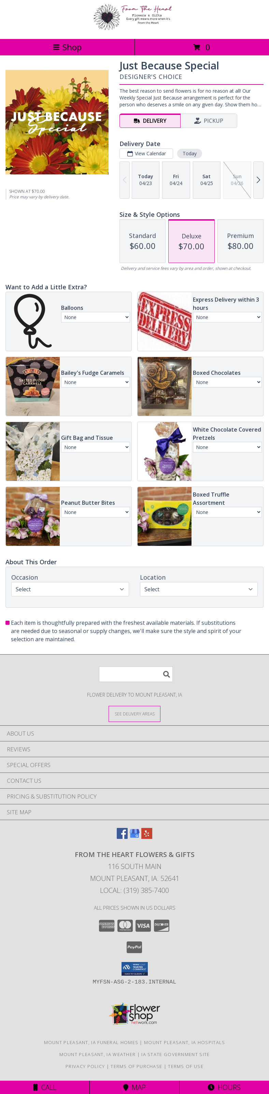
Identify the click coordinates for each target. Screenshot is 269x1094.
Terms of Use (185, 1066)
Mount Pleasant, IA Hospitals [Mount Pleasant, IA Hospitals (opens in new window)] (184, 1042)
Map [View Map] (134, 1087)
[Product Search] (136, 674)
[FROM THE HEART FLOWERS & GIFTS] (134, 29)
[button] (135, 969)
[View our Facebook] (122, 837)
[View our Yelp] (146, 837)
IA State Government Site (175, 1054)
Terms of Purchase (136, 1066)
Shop (67, 47)
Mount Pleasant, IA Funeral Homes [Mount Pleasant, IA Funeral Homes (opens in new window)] (91, 1042)
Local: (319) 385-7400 (134, 890)
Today (190, 153)
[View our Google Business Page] (134, 837)
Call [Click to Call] (44, 1087)
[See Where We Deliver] (134, 713)
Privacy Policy (85, 1066)
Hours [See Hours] (224, 1087)
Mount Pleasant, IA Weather (97, 1054)
